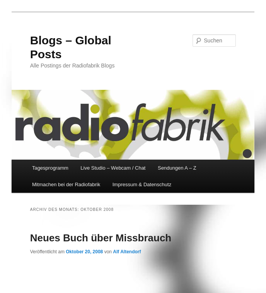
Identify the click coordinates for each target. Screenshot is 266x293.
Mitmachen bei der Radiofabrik (66, 184)
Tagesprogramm (50, 168)
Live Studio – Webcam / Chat (112, 168)
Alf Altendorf (127, 251)
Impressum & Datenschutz (142, 184)
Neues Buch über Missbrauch (101, 238)
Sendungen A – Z (177, 168)
